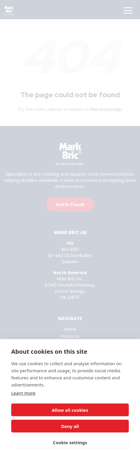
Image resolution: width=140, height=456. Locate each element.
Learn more (23, 393)
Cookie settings (70, 442)
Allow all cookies (70, 410)
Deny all (70, 426)
